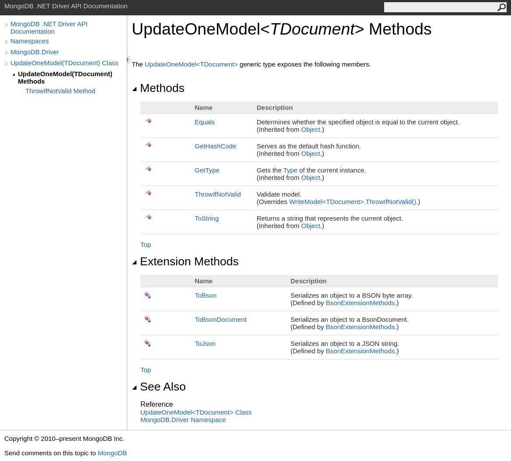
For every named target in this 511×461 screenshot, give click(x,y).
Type (290, 170)
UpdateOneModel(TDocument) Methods (65, 77)
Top (145, 244)
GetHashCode (215, 146)
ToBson (206, 295)
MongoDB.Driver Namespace (183, 419)
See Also (159, 386)
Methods (158, 88)
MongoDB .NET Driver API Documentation (49, 27)
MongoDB (112, 453)
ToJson (205, 343)
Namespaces (29, 41)
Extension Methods (185, 261)
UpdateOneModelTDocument (192, 64)
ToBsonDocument (220, 319)
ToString (207, 218)
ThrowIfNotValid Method (60, 91)
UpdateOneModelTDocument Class (196, 412)
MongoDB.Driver (34, 52)
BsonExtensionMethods (360, 302)
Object (310, 129)
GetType (207, 170)
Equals (205, 122)
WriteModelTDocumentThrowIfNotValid (352, 201)
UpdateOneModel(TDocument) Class (64, 63)
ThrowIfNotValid (218, 194)
